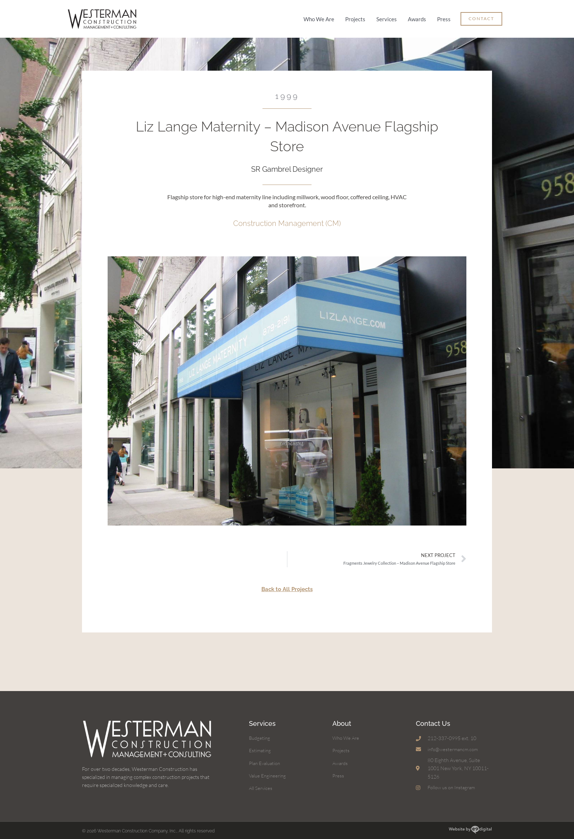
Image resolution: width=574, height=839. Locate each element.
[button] (481, 17)
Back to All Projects (287, 585)
